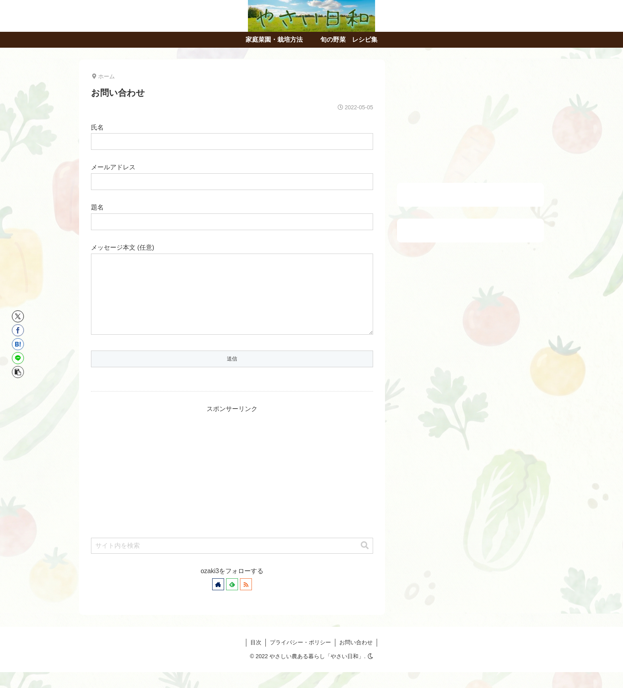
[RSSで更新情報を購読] (246, 600)
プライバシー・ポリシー (300, 658)
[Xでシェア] (18, 316)
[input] (232, 562)
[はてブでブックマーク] (18, 344)
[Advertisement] (232, 486)
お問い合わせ (356, 658)
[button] (365, 561)
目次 (255, 658)
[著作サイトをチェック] (218, 600)
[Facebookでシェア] (18, 330)
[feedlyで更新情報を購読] (232, 600)
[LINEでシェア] (18, 358)
